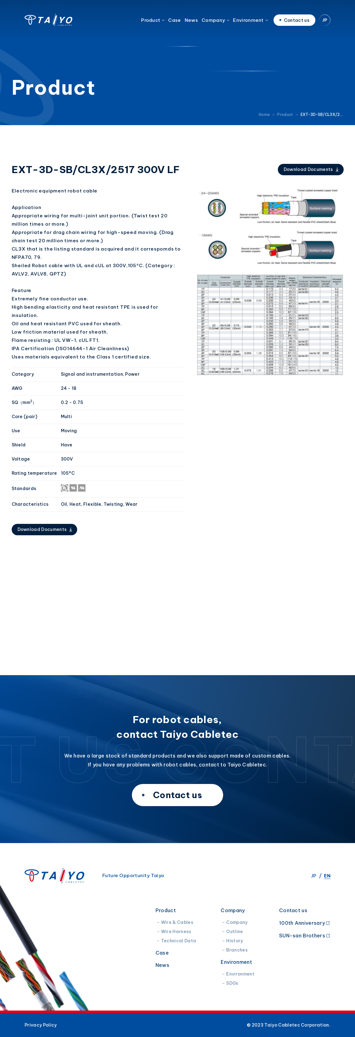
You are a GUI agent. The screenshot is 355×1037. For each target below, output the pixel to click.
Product (150, 23)
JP (324, 23)
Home (264, 114)
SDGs (232, 983)
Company (213, 23)
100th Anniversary (302, 922)
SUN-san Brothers (302, 935)
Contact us (293, 910)
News (191, 23)
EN (327, 876)
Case (174, 23)
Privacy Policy (41, 1025)
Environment (248, 23)
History (234, 941)
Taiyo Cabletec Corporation (49, 23)
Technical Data (178, 941)
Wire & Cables (177, 922)
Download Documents (308, 169)
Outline (234, 931)
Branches (237, 950)
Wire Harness (176, 931)
